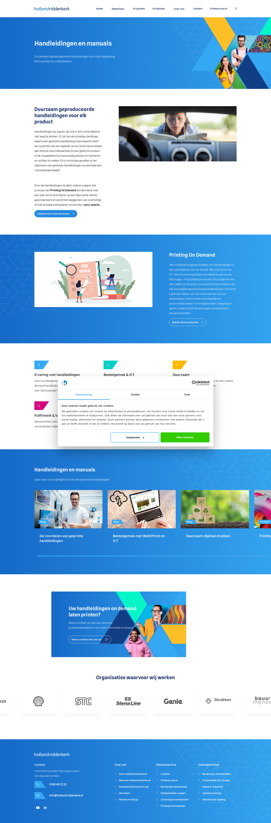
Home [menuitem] (99, 8)
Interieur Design (212, 793)
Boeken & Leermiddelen (217, 774)
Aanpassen (135, 437)
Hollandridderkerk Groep (134, 786)
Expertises (118, 8)
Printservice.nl (169, 780)
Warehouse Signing (214, 799)
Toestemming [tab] (83, 394)
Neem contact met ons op (90, 639)
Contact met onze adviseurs (55, 213)
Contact (165, 774)
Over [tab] (187, 394)
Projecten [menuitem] (139, 8)
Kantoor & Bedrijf (213, 786)
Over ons (179, 8)
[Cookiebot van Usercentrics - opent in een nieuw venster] (194, 383)
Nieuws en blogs (128, 799)
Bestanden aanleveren (174, 786)
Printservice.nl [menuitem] (218, 8)
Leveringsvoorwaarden (175, 799)
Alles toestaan (185, 437)
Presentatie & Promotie (216, 780)
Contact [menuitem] (197, 8)
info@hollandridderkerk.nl (66, 795)
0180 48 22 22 (58, 784)
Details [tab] (135, 394)
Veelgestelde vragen (173, 793)
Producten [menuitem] (159, 8)
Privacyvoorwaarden (173, 806)
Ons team (124, 793)
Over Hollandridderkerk (133, 774)
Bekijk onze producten (187, 322)
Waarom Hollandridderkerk (135, 780)
